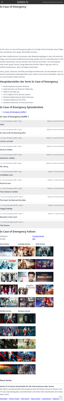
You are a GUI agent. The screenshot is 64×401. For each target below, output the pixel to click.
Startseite (3, 399)
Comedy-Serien (38, 236)
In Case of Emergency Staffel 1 (15, 112)
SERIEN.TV (22, 2)
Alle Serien (45, 2)
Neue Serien (60, 2)
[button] (2, 2)
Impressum (46, 399)
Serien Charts (52, 2)
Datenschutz (57, 399)
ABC (34, 239)
